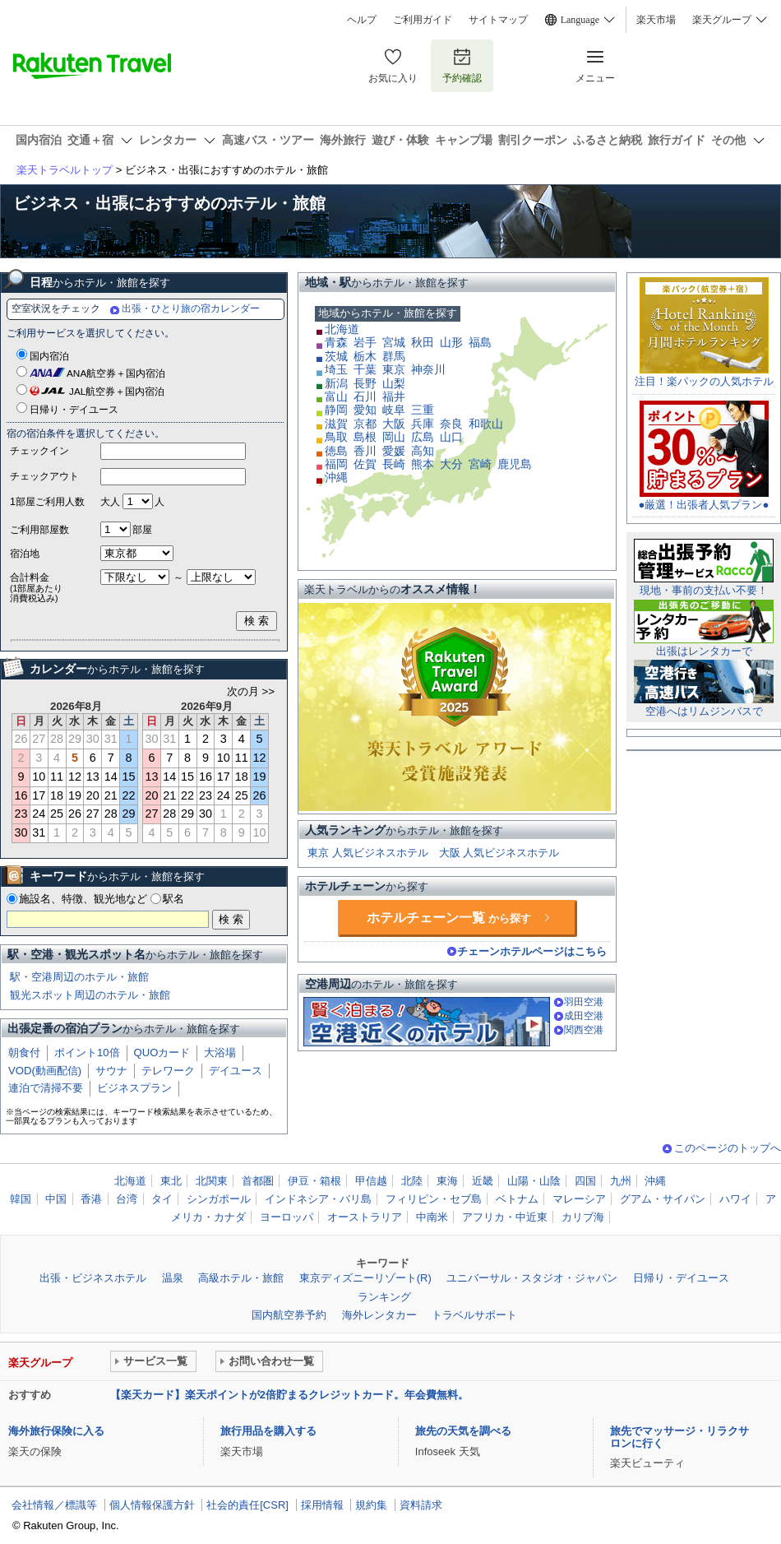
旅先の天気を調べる (463, 1431)
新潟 (336, 383)
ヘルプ (362, 20)
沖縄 (336, 477)
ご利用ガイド (422, 20)
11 (56, 776)
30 (20, 832)
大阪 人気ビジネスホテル (499, 852)
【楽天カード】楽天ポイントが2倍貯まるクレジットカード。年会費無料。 (289, 1395)
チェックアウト (44, 476)
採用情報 (322, 1505)
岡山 (393, 436)
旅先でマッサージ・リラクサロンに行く (679, 1437)
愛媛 (393, 450)
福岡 (336, 464)
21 (111, 795)
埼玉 (336, 369)
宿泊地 (24, 553)
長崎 (393, 464)
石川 (365, 396)
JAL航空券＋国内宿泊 (116, 391)
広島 (422, 436)
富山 (336, 396)
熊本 (422, 464)
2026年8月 (76, 706)
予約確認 (462, 65)
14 (111, 776)
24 (38, 813)
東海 (447, 1181)
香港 (91, 1199)
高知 (422, 450)
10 (38, 776)
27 (92, 813)
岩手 (365, 342)
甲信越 (371, 1181)
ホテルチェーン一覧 (449, 918)
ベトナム (517, 1199)
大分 (451, 464)
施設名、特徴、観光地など (83, 899)
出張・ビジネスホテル (92, 1278)
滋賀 (336, 423)
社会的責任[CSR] (247, 1505)
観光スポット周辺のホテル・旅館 (90, 995)
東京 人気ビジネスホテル (367, 852)
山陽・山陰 (534, 1181)
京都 (365, 423)
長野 (365, 383)
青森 (336, 342)
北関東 (212, 1181)
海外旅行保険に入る (56, 1431)
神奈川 (428, 369)
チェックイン (39, 451)
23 (20, 813)
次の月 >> (251, 692)
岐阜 (393, 409)
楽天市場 (656, 20)
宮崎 (480, 464)
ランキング (384, 1297)
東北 (171, 1181)
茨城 (336, 356)
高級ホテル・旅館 (241, 1278)
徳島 (336, 450)
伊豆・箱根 (314, 1181)
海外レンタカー (379, 1315)
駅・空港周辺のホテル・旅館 (79, 977)
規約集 (371, 1505)
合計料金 (55, 587)
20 (92, 795)
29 (129, 813)
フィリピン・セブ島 (434, 1199)
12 (74, 776)
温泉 (172, 1278)
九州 (620, 1181)
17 (38, 795)
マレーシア (579, 1199)
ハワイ (735, 1199)
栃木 (365, 356)
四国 (585, 1181)
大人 (110, 502)
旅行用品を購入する (268, 1431)
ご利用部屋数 (39, 530)
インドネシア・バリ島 (318, 1199)
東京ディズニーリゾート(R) (365, 1278)
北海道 (342, 329)
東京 (393, 369)
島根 (365, 436)
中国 (56, 1199)
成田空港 (583, 1016)
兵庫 (422, 423)
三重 (422, 409)
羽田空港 (583, 1002)
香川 (365, 450)
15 (129, 776)
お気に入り (393, 65)
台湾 (126, 1199)
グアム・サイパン (662, 1199)
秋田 (422, 342)
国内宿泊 (49, 356)
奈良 (451, 423)
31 (38, 832)
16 (20, 795)
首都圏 (258, 1181)
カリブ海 (582, 1217)
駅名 (173, 899)
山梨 (393, 383)
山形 (451, 342)
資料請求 (421, 1505)
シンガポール (219, 1199)
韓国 (20, 1199)
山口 (451, 436)
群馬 (393, 356)
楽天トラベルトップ (64, 170)
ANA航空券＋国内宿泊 (116, 373)
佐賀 (365, 464)
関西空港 (583, 1030)
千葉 (365, 369)
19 (74, 795)
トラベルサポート (474, 1315)
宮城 (393, 342)
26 (74, 813)
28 (111, 813)
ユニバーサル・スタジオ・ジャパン (531, 1278)
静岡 (336, 409)
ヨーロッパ (286, 1217)
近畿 (482, 1181)
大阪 (393, 423)
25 (56, 813)
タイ (162, 1199)
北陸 (412, 1181)
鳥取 (336, 436)
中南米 (432, 1217)
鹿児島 (514, 464)
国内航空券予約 (289, 1315)
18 (56, 795)
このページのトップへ (727, 1148)
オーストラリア (364, 1217)
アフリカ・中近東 (505, 1217)
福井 (393, 396)
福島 (480, 342)
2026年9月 (207, 706)
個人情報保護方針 (152, 1505)
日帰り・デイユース (74, 409)
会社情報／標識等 (54, 1505)
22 (129, 795)
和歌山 (486, 423)
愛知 (365, 409)
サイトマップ (498, 20)
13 (92, 776)
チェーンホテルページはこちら (532, 951)
